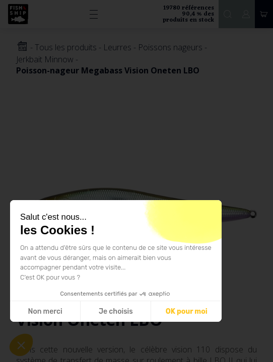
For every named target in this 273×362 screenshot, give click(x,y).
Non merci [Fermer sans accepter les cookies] (45, 311)
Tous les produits (66, 47)
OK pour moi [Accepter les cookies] (187, 311)
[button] (21, 345)
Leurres (117, 47)
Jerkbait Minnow (45, 59)
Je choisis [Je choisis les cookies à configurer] (116, 311)
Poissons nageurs (170, 47)
